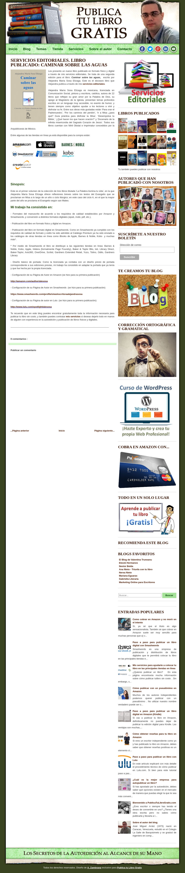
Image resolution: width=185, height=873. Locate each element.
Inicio (62, 430)
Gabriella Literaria (129, 579)
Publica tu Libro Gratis (129, 867)
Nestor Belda (126, 566)
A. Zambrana (94, 867)
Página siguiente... (104, 430)
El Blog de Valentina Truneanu (135, 559)
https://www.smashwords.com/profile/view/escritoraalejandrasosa (46, 294)
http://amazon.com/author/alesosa (29, 281)
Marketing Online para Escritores (137, 582)
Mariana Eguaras (128, 575)
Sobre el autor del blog (145, 822)
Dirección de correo (130, 245)
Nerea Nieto (125, 572)
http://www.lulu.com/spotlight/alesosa (31, 306)
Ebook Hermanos (128, 563)
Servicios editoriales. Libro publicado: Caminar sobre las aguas (59, 62)
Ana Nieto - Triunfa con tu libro (136, 569)
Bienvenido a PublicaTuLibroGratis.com (154, 802)
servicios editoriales (94, 84)
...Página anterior (19, 430)
